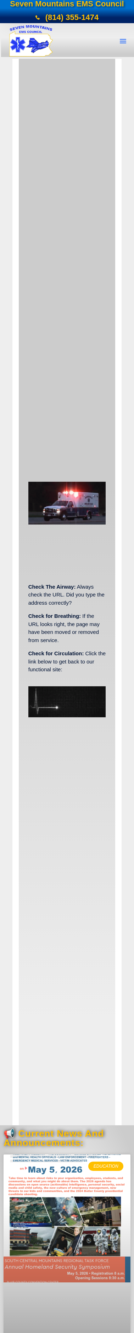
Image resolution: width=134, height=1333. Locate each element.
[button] (123, 41)
